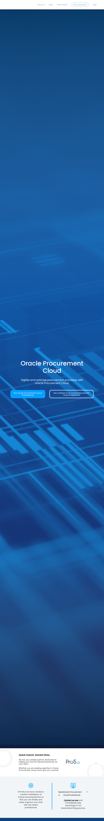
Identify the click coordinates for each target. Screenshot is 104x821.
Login (95, 5)
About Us (41, 5)
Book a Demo (62, 5)
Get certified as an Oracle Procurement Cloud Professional (71, 394)
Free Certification (80, 5)
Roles (51, 5)
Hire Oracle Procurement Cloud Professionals (28, 394)
